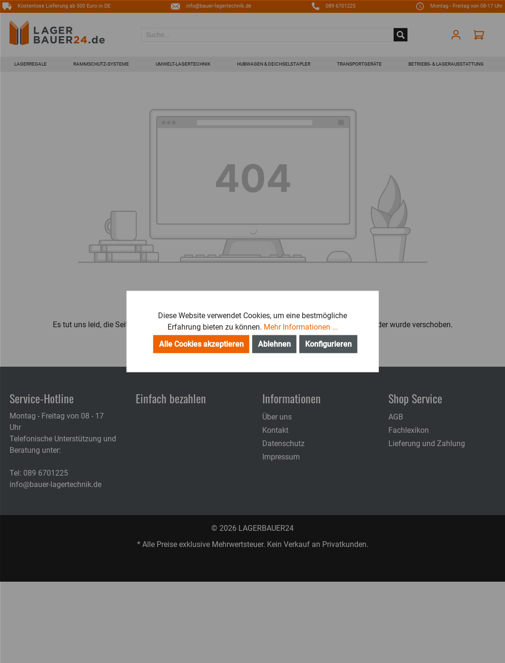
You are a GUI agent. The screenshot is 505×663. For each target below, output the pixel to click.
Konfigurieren (328, 344)
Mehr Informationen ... (301, 327)
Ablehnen (274, 344)
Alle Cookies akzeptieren (201, 344)
